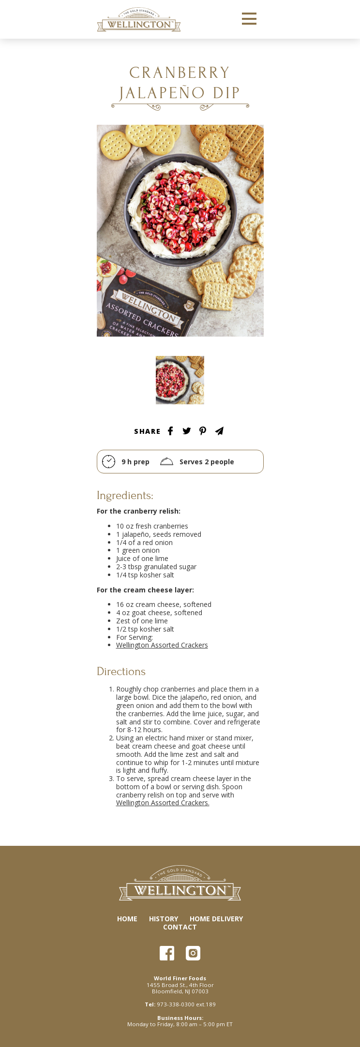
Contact (180, 926)
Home (127, 918)
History (163, 918)
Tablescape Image (180, 380)
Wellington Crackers (139, 19)
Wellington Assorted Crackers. (163, 802)
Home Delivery (216, 918)
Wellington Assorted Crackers (162, 644)
